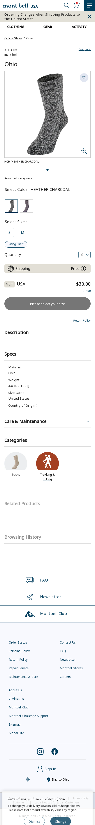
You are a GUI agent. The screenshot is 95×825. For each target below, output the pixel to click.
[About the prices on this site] (83, 268)
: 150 (87, 291)
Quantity (12, 254)
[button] (82, 320)
